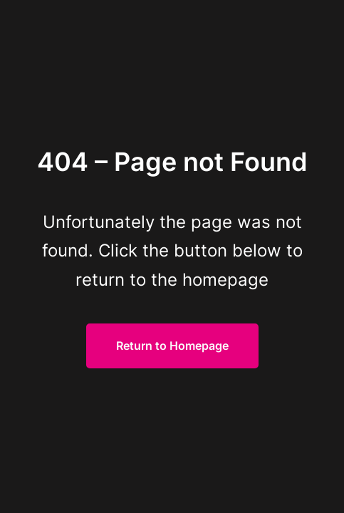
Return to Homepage (172, 345)
